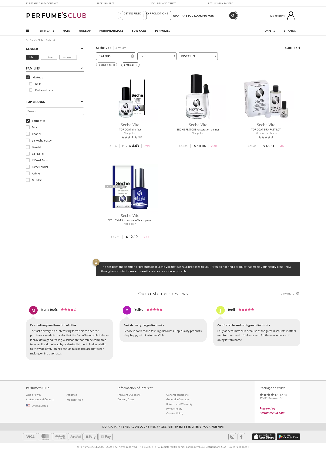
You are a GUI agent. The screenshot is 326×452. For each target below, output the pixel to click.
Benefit (33, 147)
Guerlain (34, 180)
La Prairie (35, 154)
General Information (178, 399)
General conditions (177, 395)
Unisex (49, 57)
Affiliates (72, 395)
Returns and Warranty (179, 404)
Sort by (292, 48)
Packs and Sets (41, 90)
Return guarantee (220, 3)
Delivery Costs (125, 399)
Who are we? (33, 395)
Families (54, 68)
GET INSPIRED (132, 15)
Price (157, 56)
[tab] (55, 48)
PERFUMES (162, 31)
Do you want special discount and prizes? (163, 426)
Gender (54, 49)
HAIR (66, 31)
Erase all (129, 65)
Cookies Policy (174, 413)
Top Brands (54, 102)
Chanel (33, 134)
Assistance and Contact (42, 3)
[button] (43, 405)
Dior (31, 127)
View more (290, 293)
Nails (35, 84)
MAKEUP (84, 31)
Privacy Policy (174, 409)
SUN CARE (139, 31)
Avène (33, 173)
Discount (198, 56)
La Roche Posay (39, 140)
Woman (68, 57)
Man (32, 57)
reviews (163, 293)
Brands (116, 56)
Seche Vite (51, 40)
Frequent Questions (129, 395)
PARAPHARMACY (111, 31)
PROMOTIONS (157, 15)
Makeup (34, 77)
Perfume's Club (34, 40)
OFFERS (270, 31)
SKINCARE (47, 31)
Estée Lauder (37, 167)
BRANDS (290, 31)
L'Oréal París (37, 160)
